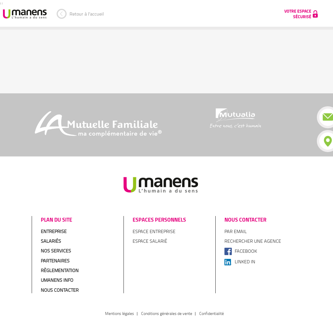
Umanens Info (57, 280)
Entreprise (54, 231)
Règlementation (60, 270)
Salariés (51, 241)
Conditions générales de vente (166, 313)
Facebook (240, 251)
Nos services (56, 250)
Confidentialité (211, 313)
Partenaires (55, 260)
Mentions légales (119, 313)
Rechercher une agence (252, 241)
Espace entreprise (154, 231)
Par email (235, 231)
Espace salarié (150, 241)
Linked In (239, 261)
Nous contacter (60, 290)
